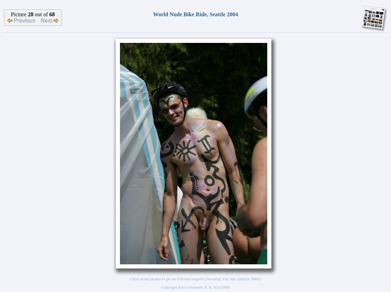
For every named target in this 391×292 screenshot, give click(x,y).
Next (49, 21)
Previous (21, 21)
